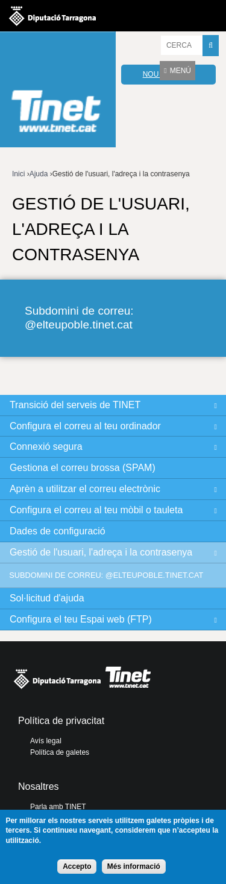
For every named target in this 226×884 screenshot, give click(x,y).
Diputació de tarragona (52, 16)
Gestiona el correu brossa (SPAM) (82, 468)
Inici (18, 174)
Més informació (133, 866)
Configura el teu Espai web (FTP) (81, 619)
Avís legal (45, 741)
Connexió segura (46, 446)
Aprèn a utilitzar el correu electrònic (85, 489)
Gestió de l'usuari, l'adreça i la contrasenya (101, 552)
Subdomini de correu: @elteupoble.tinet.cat (79, 317)
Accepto (77, 866)
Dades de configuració (57, 531)
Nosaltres (38, 786)
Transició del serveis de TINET (75, 405)
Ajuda (39, 174)
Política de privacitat (61, 721)
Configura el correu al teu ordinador (85, 426)
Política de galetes (59, 752)
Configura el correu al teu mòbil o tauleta (96, 510)
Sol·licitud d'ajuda (47, 598)
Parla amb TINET (58, 806)
